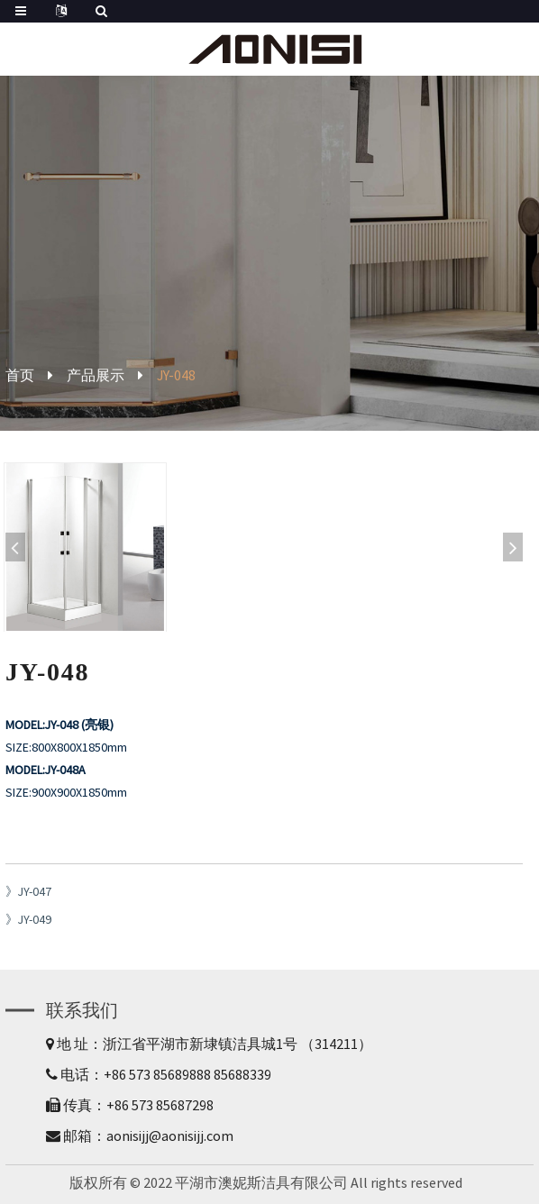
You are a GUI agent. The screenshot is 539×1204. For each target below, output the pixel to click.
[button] (513, 547)
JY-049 (34, 919)
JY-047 (34, 891)
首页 (19, 375)
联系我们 (82, 1010)
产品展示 (95, 375)
